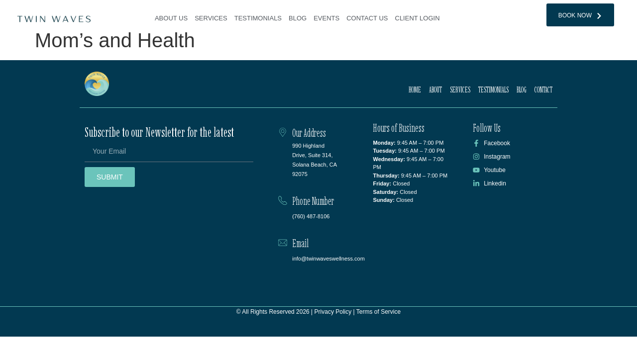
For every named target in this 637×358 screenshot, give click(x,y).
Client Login (417, 18)
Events (326, 18)
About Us (171, 18)
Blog (298, 18)
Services (211, 18)
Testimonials (258, 18)
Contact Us (367, 18)
